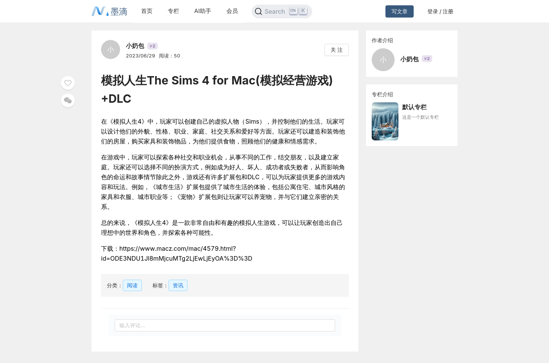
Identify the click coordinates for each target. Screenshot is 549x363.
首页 (146, 10)
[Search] (282, 11)
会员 (232, 10)
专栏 (173, 10)
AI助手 (202, 10)
